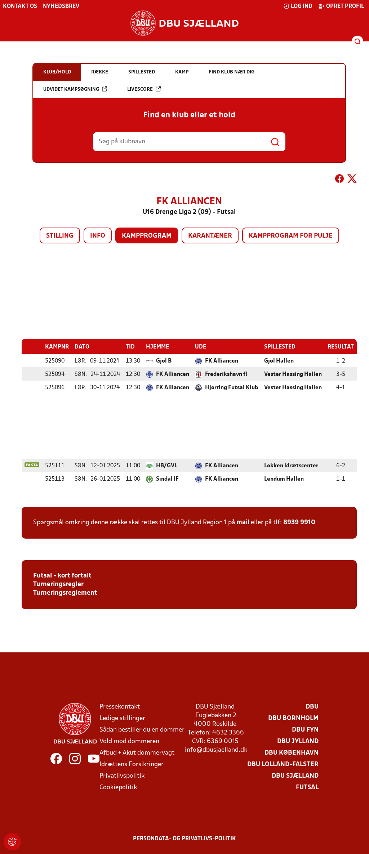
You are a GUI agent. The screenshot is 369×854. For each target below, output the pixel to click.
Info (97, 236)
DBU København (291, 753)
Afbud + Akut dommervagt (136, 753)
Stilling (60, 236)
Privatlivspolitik (122, 776)
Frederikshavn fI (226, 374)
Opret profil (341, 6)
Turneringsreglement (65, 593)
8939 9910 (299, 522)
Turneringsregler (58, 584)
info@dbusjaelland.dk (216, 750)
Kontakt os (20, 6)
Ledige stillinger (122, 718)
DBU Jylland (298, 741)
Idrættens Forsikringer (131, 764)
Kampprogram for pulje (291, 236)
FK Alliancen (221, 360)
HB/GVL (166, 465)
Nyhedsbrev (61, 6)
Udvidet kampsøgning (75, 89)
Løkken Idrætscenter (291, 465)
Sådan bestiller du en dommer (141, 730)
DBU (312, 707)
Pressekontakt (119, 707)
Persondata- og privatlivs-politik (184, 838)
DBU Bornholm (293, 718)
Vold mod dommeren (129, 741)
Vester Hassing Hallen (293, 374)
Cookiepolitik (118, 787)
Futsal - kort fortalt (62, 575)
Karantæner (210, 236)
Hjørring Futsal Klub (231, 387)
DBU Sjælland (295, 776)
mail (242, 522)
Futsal (307, 787)
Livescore (144, 89)
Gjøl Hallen (279, 360)
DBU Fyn (305, 730)
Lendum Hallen (284, 478)
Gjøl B (164, 360)
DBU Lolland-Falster (283, 764)
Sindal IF (167, 478)
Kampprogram (147, 236)
